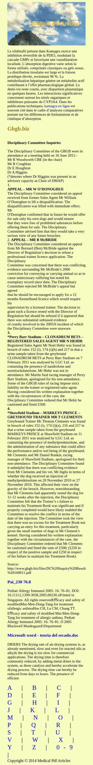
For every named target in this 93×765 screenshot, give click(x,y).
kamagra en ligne (57, 106)
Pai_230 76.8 (19, 581)
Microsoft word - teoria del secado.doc (42, 635)
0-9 (67, 747)
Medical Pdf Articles (55, 23)
